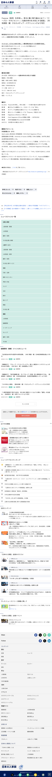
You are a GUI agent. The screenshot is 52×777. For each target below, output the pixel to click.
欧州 (4, 295)
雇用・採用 (6, 236)
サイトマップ (5, 751)
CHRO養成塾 (4, 681)
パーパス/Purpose (26, 27)
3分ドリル (30, 674)
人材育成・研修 (7, 254)
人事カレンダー (31, 677)
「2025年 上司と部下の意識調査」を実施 (16, 498)
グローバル (6, 281)
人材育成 (5, 231)
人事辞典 (3, 674)
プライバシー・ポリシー (8, 757)
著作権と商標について (7, 754)
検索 (37, 3)
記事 (32, 7)
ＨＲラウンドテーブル (7, 695)
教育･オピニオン (7, 277)
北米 (4, 291)
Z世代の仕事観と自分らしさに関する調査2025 (18, 484)
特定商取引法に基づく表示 (34, 757)
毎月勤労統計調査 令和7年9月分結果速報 (17, 475)
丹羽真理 (19, 27)
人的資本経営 (31, 709)
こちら (14, 167)
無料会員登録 (26, 415)
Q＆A (19, 7)
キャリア (5, 332)
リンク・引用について (33, 751)
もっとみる (25, 404)
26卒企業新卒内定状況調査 (12, 494)
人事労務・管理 (7, 226)
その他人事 (6, 309)
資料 (2, 667)
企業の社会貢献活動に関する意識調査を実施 (17, 501)
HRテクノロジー (5, 713)
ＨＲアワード (5, 699)
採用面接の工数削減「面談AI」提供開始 (16, 491)
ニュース (45, 7)
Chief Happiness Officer (38, 27)
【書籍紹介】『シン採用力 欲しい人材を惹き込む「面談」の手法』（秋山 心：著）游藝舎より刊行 (27, 465)
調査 (4, 304)
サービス (3, 663)
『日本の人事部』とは (7, 747)
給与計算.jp (4, 720)
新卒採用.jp (30, 713)
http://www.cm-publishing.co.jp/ (37, 171)
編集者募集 (30, 731)
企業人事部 (6, 222)
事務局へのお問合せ (7, 728)
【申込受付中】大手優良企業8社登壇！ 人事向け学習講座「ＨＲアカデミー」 (25, 205)
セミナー (6, 7)
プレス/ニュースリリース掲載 (35, 728)
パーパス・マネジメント (9, 27)
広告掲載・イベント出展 (8, 731)
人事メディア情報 (32, 739)
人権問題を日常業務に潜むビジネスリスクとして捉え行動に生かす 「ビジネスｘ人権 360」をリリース (27, 471)
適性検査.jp (4, 716)
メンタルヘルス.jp (32, 720)
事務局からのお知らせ (33, 747)
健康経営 (3, 709)
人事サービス (6, 245)
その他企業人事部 (8, 240)
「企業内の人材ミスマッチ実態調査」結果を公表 (18, 487)
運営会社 (3, 761)
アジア (5, 286)
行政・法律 (6, 272)
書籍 (10, 12)
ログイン (40, 3)
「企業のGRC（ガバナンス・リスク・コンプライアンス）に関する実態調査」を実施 (27, 479)
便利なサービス (26, 412)
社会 (4, 268)
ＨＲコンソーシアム (7, 702)
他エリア (5, 300)
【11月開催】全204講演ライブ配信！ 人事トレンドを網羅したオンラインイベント (26, 209)
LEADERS (4, 677)
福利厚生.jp (30, 716)
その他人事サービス (8, 263)
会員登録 (44, 3)
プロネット (4, 739)
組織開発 (5, 323)
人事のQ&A (4, 688)
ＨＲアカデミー (31, 699)
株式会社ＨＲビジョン (26, 772)
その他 (5, 341)
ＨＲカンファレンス (33, 695)
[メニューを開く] (49, 2)
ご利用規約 (30, 754)
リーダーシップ (7, 327)
